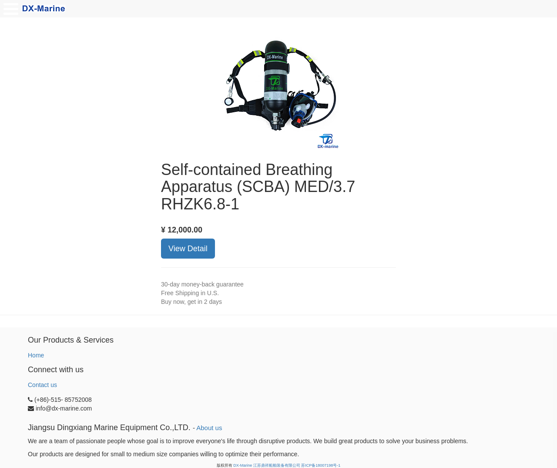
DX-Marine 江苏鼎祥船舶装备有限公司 (266, 465)
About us (209, 427)
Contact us (42, 384)
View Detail (188, 248)
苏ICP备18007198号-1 (320, 465)
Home (36, 355)
